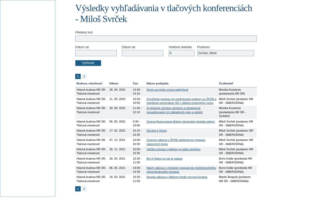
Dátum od (82, 47)
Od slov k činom (157, 130)
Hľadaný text (84, 32)
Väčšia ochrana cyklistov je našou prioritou (173, 149)
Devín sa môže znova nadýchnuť (167, 89)
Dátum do (128, 47)
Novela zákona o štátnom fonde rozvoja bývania (177, 176)
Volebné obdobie (180, 47)
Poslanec (203, 47)
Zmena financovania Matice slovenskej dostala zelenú (181, 121)
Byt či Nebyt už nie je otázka (164, 158)
